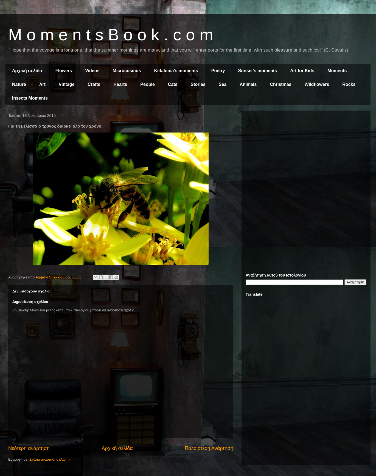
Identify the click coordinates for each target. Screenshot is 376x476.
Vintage (67, 84)
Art (42, 84)
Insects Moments (30, 98)
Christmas (280, 84)
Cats (173, 84)
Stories (198, 84)
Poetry (218, 70)
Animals (248, 84)
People (147, 84)
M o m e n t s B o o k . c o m (110, 35)
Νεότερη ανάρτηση (29, 448)
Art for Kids (302, 70)
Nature (19, 84)
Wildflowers (317, 84)
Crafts (94, 84)
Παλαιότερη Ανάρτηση (209, 448)
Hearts (120, 84)
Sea (222, 84)
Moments (337, 70)
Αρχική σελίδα (27, 70)
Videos (92, 70)
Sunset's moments (257, 70)
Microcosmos (127, 70)
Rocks (348, 84)
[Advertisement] (306, 153)
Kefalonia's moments (176, 70)
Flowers (63, 70)
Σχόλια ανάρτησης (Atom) (49, 459)
